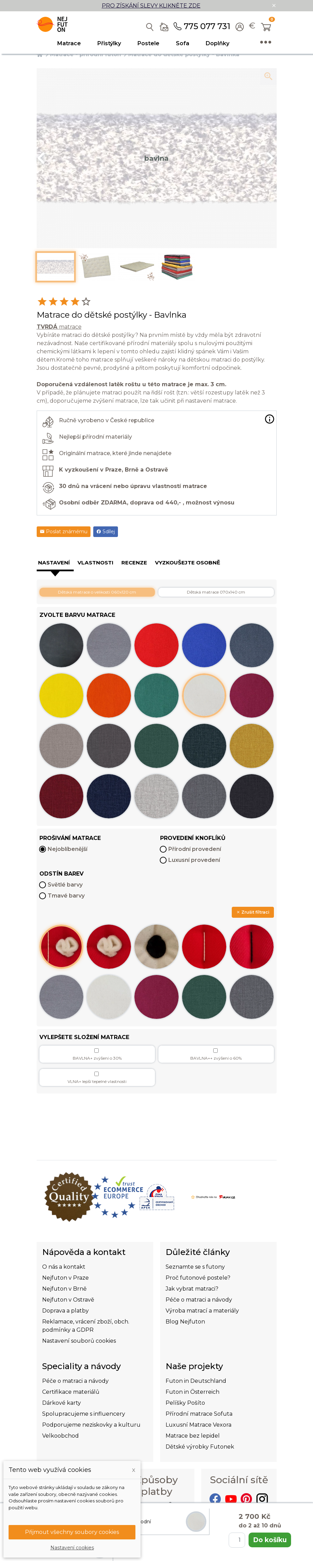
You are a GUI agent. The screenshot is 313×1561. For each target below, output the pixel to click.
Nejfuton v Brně (64, 1288)
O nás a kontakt (63, 1267)
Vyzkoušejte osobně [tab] (187, 562)
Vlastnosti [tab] (95, 562)
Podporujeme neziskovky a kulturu (91, 1425)
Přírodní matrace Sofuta (199, 1414)
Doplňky (217, 43)
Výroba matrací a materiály (202, 1310)
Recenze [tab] (134, 562)
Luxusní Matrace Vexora (198, 1425)
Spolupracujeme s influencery (83, 1414)
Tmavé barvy (66, 895)
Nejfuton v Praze (65, 1278)
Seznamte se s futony (195, 1267)
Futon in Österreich (192, 1392)
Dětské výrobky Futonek (200, 1446)
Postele (148, 43)
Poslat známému (63, 531)
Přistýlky (109, 43)
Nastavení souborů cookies (79, 1341)
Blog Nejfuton (185, 1321)
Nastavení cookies (72, 1548)
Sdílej (105, 531)
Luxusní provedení (194, 860)
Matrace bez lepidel (193, 1435)
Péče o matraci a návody (199, 1299)
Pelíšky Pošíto (185, 1403)
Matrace (69, 43)
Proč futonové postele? (198, 1278)
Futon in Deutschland (196, 1381)
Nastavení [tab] (54, 562)
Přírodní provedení (194, 849)
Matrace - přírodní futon (85, 54)
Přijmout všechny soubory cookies (72, 1532)
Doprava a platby (65, 1310)
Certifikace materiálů (70, 1392)
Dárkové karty (61, 1403)
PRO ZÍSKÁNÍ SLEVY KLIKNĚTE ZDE (151, 5)
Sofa (182, 43)
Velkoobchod (60, 1435)
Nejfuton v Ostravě (68, 1299)
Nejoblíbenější (67, 849)
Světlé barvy (65, 884)
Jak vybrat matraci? (192, 1288)
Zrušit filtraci (252, 912)
